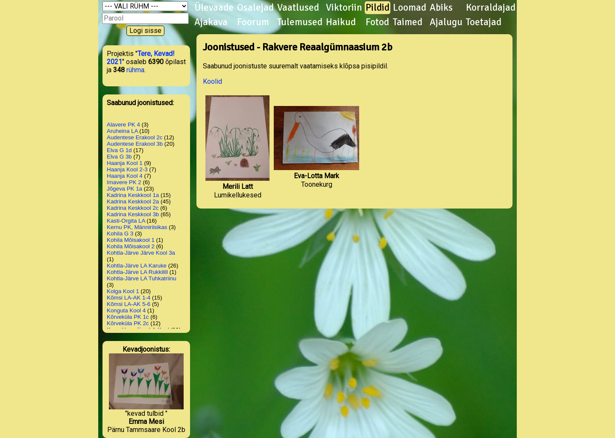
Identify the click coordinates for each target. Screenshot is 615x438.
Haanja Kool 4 (125, 176)
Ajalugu (446, 22)
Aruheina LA (122, 131)
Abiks (441, 8)
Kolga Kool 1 (123, 291)
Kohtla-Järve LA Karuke (137, 265)
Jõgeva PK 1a (124, 188)
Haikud (341, 22)
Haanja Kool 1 (125, 163)
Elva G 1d (119, 150)
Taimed (407, 22)
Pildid (378, 8)
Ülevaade (214, 8)
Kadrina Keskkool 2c (133, 208)
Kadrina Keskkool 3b (133, 214)
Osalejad (255, 8)
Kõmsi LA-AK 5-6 (128, 304)
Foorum (253, 22)
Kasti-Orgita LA (126, 221)
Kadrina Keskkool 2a (133, 201)
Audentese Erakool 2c (134, 137)
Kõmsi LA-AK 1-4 (128, 297)
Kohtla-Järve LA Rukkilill (137, 272)
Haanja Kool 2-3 (127, 169)
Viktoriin (344, 8)
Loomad (409, 8)
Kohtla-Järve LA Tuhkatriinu (141, 278)
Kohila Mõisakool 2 (131, 246)
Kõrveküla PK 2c (128, 323)
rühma (135, 70)
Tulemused (299, 22)
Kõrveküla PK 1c (128, 317)
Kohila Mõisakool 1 (131, 240)
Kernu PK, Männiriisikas (137, 227)
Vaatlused (298, 8)
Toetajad (483, 22)
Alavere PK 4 (123, 124)
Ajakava (211, 22)
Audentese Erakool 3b (135, 144)
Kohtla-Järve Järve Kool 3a (141, 253)
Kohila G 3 (120, 233)
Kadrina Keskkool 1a (133, 195)
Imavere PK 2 (124, 182)
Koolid (212, 81)
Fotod (377, 22)
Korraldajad (490, 8)
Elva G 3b (119, 156)
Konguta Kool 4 (126, 310)
